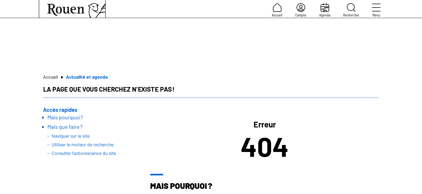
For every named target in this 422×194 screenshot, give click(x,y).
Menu (376, 10)
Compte (300, 10)
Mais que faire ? (65, 126)
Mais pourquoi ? (65, 117)
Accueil (277, 10)
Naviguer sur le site (71, 136)
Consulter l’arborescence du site (84, 153)
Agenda (324, 10)
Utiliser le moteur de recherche (83, 144)
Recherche (351, 10)
